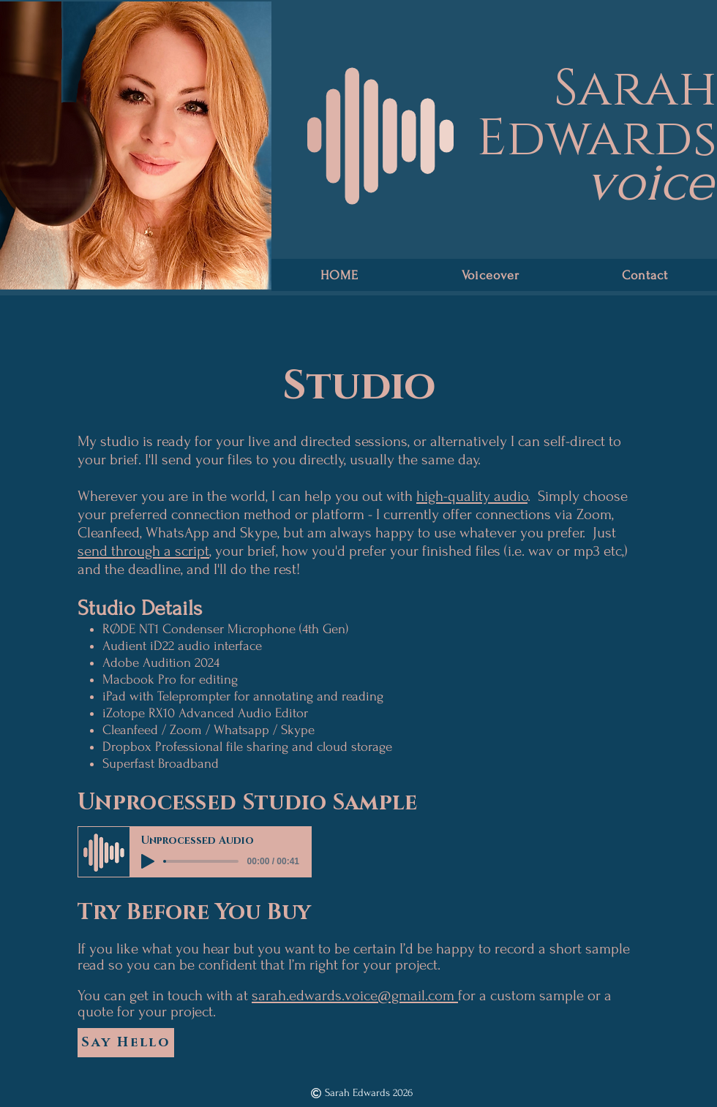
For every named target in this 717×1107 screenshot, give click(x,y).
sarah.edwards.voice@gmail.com (355, 995)
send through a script (143, 551)
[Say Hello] (126, 1042)
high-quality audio (472, 496)
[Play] (147, 861)
